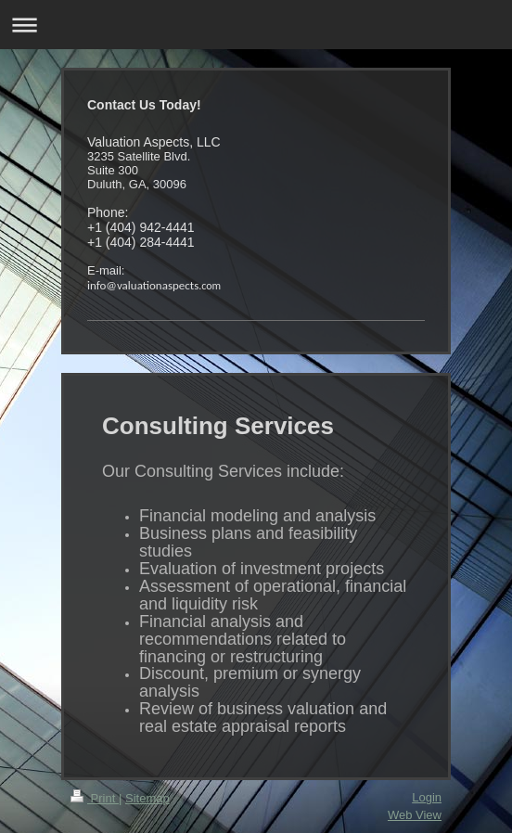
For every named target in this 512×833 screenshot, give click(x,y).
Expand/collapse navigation (256, 25)
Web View (415, 815)
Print (94, 798)
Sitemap (147, 798)
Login (427, 797)
